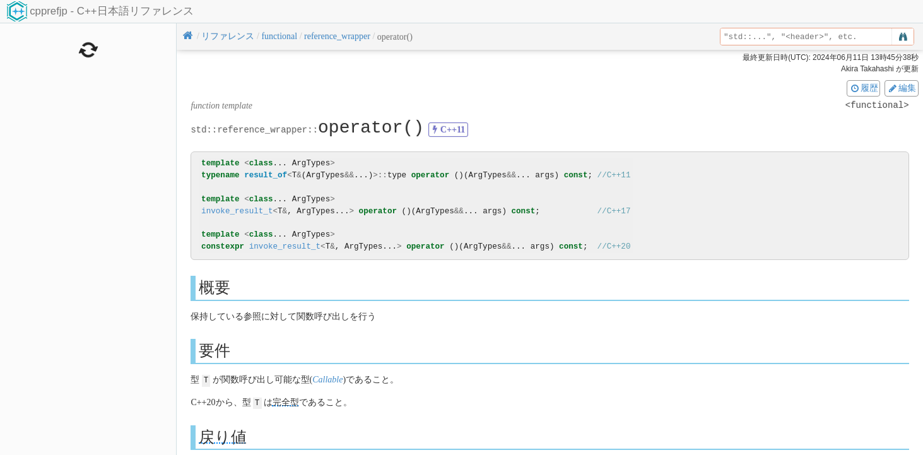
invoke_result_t (237, 211)
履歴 (863, 88)
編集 (901, 88)
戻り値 (223, 435)
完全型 (286, 401)
